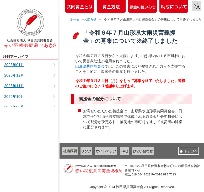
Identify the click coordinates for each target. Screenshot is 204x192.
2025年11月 (14, 86)
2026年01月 (14, 65)
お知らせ (90, 19)
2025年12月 (14, 75)
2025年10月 (14, 96)
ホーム (74, 19)
